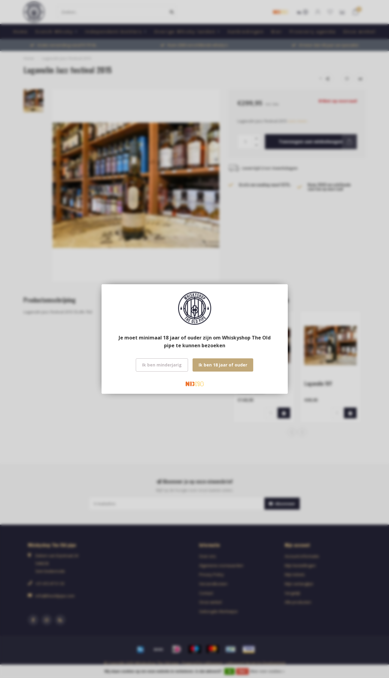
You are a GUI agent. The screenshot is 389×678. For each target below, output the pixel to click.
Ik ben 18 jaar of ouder (223, 365)
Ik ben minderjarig (162, 365)
